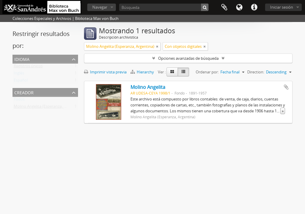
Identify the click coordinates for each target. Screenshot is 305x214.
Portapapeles (224, 7)
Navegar (99, 7)
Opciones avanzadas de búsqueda (188, 58)
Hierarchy (142, 72)
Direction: (255, 72)
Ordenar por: (207, 72)
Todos (19, 100)
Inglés (19, 74)
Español (21, 81)
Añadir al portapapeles (286, 87)
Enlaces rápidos (254, 7)
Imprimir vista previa (105, 72)
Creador (24, 92)
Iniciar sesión (281, 7)
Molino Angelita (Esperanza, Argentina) (48, 107)
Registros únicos (28, 67)
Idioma (239, 7)
